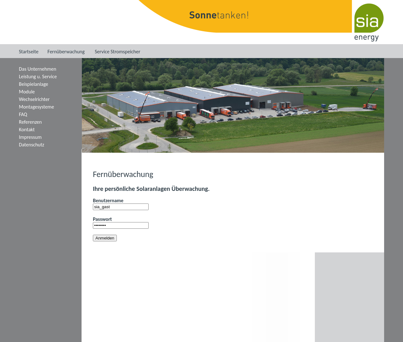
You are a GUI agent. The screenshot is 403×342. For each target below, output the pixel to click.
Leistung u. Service (38, 77)
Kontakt (27, 130)
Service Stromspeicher (117, 52)
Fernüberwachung (66, 52)
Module (27, 92)
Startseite (28, 52)
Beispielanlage (33, 84)
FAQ (23, 114)
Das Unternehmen (37, 69)
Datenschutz (31, 145)
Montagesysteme (36, 107)
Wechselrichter (34, 99)
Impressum (30, 137)
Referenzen (30, 122)
